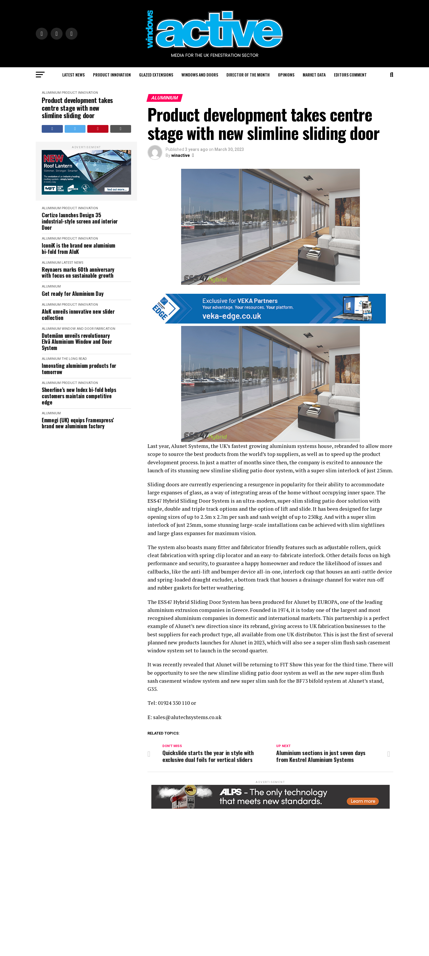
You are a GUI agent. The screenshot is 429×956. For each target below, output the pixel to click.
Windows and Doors (199, 74)
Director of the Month (248, 74)
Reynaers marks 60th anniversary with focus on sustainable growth (78, 272)
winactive (180, 155)
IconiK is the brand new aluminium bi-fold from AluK (78, 248)
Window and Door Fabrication (88, 329)
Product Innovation (112, 74)
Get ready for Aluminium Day (72, 293)
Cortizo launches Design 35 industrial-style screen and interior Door (80, 221)
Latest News (73, 74)
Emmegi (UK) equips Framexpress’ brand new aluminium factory (78, 423)
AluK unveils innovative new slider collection (78, 314)
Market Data (314, 74)
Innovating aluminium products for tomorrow (79, 369)
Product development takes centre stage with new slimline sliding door (77, 107)
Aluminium (51, 93)
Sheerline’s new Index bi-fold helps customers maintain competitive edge (79, 396)
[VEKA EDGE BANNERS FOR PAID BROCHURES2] (266, 322)
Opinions (286, 74)
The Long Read (74, 359)
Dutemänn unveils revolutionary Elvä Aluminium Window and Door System (77, 341)
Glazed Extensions (156, 74)
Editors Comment (350, 74)
